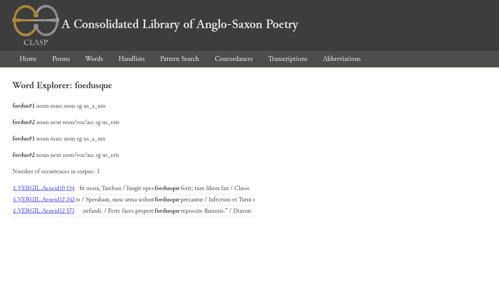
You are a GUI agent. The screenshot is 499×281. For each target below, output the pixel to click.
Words (94, 59)
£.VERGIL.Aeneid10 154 (43, 188)
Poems (61, 59)
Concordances (234, 59)
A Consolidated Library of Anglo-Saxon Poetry (155, 24)
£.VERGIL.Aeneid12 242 (43, 199)
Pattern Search (179, 59)
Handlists (132, 59)
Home (28, 59)
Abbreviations (342, 59)
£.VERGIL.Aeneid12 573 (43, 210)
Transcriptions (287, 59)
